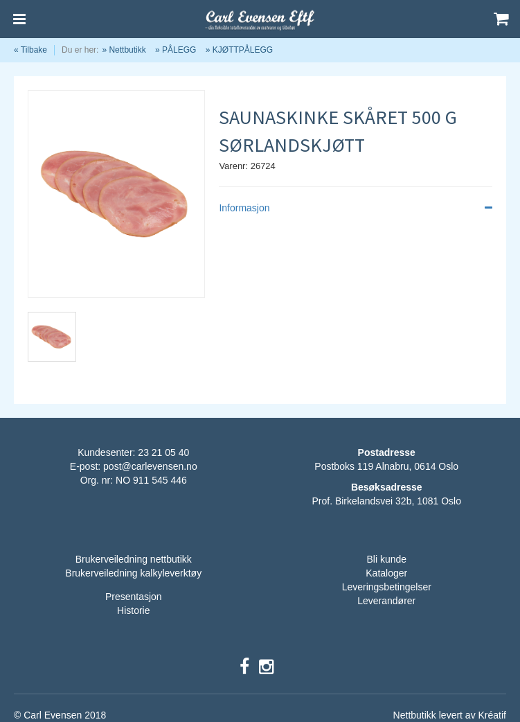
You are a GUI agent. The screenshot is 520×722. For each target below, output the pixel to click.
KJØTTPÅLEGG (243, 50)
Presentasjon (133, 596)
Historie (133, 610)
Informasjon (355, 207)
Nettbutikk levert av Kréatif (449, 715)
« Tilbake (30, 50)
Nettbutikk (127, 50)
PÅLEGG (179, 50)
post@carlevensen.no (150, 466)
